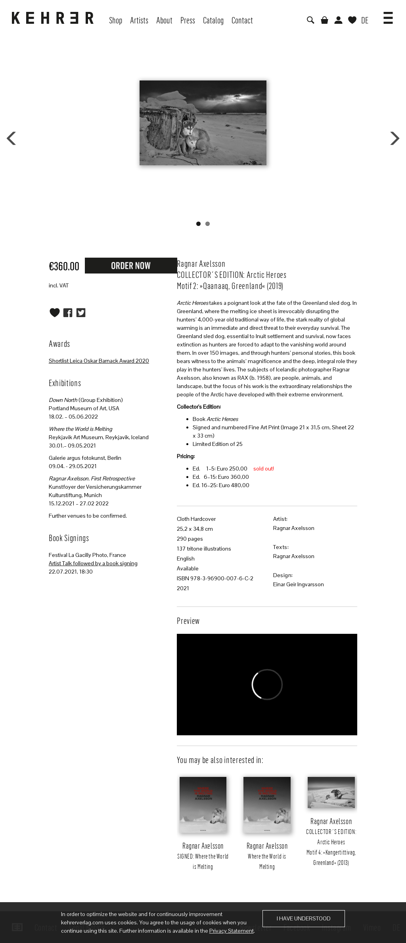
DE (364, 19)
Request (131, 265)
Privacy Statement (231, 930)
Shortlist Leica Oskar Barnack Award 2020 (99, 360)
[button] (388, 15)
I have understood (304, 918)
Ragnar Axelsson (293, 528)
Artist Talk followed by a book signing (93, 563)
